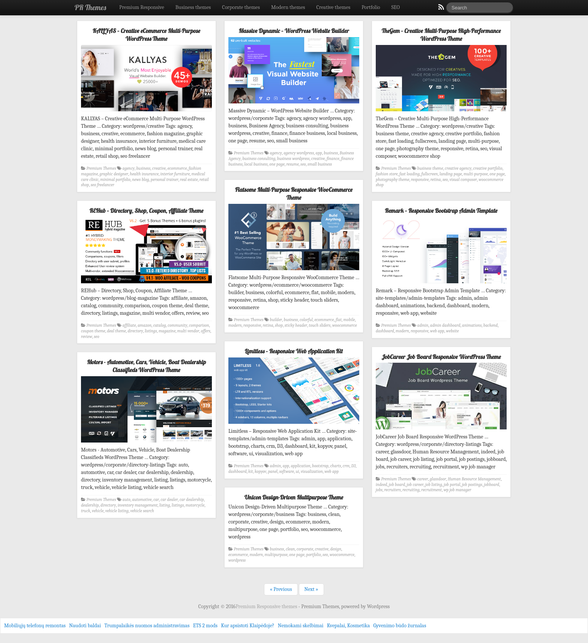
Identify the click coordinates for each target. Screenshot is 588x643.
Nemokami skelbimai (301, 625)
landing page (451, 174)
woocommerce (344, 325)
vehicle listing (117, 510)
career (422, 479)
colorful (306, 319)
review (86, 336)
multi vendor (188, 331)
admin (423, 325)
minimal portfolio (115, 179)
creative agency (458, 168)
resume (292, 164)
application (300, 466)
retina (435, 179)
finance (333, 158)
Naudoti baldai (85, 625)
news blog (140, 179)
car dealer (169, 499)
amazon (145, 325)
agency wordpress (299, 153)
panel (273, 471)
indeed (381, 484)
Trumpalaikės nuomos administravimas (146, 625)
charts (335, 466)
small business (320, 164)
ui (297, 471)
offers (205, 331)
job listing (433, 484)
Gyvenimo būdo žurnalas (400, 625)
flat (339, 319)
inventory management (138, 505)
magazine (167, 331)
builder (276, 319)
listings (151, 331)
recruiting (411, 489)
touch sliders (320, 325)
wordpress (237, 560)
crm (346, 466)
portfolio (313, 554)
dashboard (385, 331)
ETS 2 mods (205, 625)
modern (235, 325)
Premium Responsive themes (267, 606)
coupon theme (93, 331)
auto (126, 499)
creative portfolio (487, 168)
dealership (90, 505)
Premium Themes (101, 168)
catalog (159, 325)
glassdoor (438, 479)
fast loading (409, 174)
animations (472, 325)
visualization (312, 471)
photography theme (392, 179)
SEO (396, 7)
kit (250, 471)
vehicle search (142, 510)
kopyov (260, 471)
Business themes (193, 7)
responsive (420, 179)
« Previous (281, 589)
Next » (311, 589)
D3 (353, 466)
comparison (199, 325)
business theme (430, 168)
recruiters (392, 489)
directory (135, 331)
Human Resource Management (474, 479)
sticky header (296, 325)
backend (490, 325)
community (177, 325)
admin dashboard (445, 325)
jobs (379, 489)
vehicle (98, 510)
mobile (349, 319)
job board (397, 484)
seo (303, 164)
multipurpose (276, 554)
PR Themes (90, 7)
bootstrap (320, 466)
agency (129, 168)
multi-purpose (476, 174)
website (452, 331)
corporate (305, 549)
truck (85, 510)
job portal (452, 484)
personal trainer (164, 179)
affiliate (129, 325)
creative (159, 168)
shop (279, 325)
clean (290, 549)
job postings (472, 484)
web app (437, 331)
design (335, 549)
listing (164, 505)
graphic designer (114, 174)
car (156, 499)
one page (277, 164)
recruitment (431, 489)
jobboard (491, 484)
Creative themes (333, 7)
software (286, 471)
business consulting (258, 158)
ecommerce (177, 168)
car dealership (192, 499)
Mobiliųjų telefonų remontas (35, 625)
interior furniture (175, 174)
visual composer (463, 179)
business (143, 168)
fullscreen (430, 174)
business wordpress (293, 158)
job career (414, 484)
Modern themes (288, 7)
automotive (142, 499)
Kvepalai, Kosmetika (348, 625)
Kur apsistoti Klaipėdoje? (247, 625)
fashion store (387, 174)
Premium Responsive (141, 7)
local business (255, 164)
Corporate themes (241, 7)
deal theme (116, 331)
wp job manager (457, 489)
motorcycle (195, 505)
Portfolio (371, 7)
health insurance (144, 174)
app (319, 153)
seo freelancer (102, 184)
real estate (189, 179)
